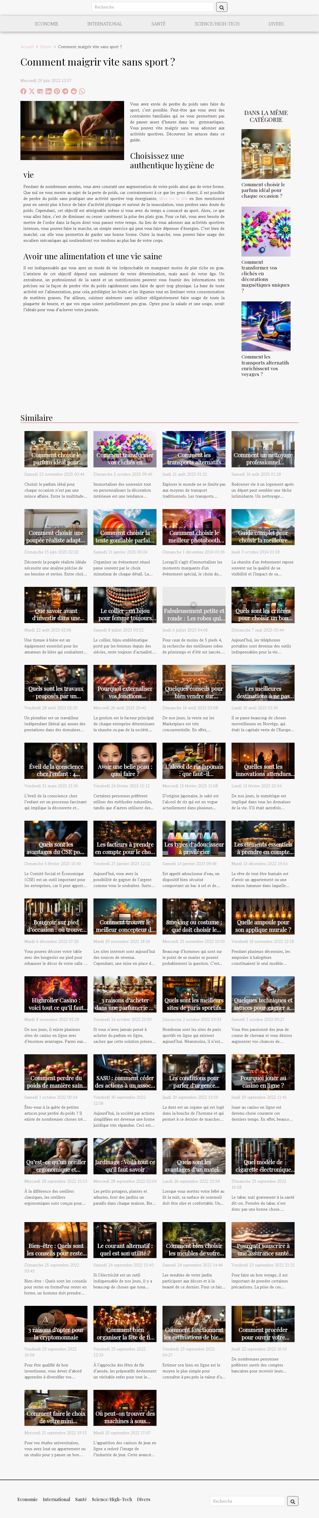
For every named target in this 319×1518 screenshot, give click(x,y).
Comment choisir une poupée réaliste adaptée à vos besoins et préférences (56, 544)
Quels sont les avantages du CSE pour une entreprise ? (55, 851)
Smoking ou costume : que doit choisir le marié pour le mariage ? (194, 933)
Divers (276, 23)
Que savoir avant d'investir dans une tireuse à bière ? (56, 618)
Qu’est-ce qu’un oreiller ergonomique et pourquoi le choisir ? (56, 1169)
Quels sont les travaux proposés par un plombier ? (55, 696)
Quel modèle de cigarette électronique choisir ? (263, 1169)
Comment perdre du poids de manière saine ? (56, 1085)
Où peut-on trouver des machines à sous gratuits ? (125, 1421)
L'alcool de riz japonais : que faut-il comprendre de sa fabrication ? (194, 778)
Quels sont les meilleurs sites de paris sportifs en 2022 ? (194, 1007)
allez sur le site (173, 198)
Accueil (27, 47)
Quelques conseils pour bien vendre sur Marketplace (194, 696)
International (104, 23)
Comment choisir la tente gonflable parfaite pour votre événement (125, 540)
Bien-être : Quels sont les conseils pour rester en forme (56, 1253)
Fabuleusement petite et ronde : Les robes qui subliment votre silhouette (194, 622)
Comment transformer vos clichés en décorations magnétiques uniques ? (265, 276)
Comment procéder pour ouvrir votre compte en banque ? (263, 1337)
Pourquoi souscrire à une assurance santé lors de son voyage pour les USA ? (263, 1257)
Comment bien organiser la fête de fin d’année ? (125, 1337)
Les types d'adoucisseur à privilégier (194, 848)
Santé (158, 23)
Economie (46, 23)
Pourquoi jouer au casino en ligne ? (263, 1081)
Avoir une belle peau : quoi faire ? (125, 770)
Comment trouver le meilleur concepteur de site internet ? (125, 929)
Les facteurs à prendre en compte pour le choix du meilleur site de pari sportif (125, 855)
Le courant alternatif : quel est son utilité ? (125, 1249)
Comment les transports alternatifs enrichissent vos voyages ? (265, 365)
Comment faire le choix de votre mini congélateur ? (56, 1421)
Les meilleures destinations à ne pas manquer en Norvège (263, 696)
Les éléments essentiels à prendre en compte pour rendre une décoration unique (263, 855)
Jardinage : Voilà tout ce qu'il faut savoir (125, 1165)
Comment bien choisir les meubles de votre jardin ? (194, 1253)
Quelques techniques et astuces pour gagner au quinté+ (263, 1007)
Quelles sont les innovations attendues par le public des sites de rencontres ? (263, 778)
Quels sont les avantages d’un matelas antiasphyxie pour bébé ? (194, 1173)
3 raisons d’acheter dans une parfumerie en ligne (125, 1007)
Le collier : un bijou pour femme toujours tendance (125, 618)
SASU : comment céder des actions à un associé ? (125, 1085)
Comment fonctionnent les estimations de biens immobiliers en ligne (194, 1337)
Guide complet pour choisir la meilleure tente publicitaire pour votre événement (263, 544)
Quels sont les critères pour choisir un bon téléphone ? (263, 618)
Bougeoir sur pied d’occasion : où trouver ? (56, 929)
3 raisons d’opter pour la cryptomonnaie (56, 1333)
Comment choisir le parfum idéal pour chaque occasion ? (263, 190)
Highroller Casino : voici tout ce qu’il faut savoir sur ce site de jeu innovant (56, 1011)
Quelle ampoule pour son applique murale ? (263, 925)
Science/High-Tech (217, 23)
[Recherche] (152, 7)
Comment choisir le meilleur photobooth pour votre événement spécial (194, 544)
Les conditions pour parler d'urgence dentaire (194, 1085)
